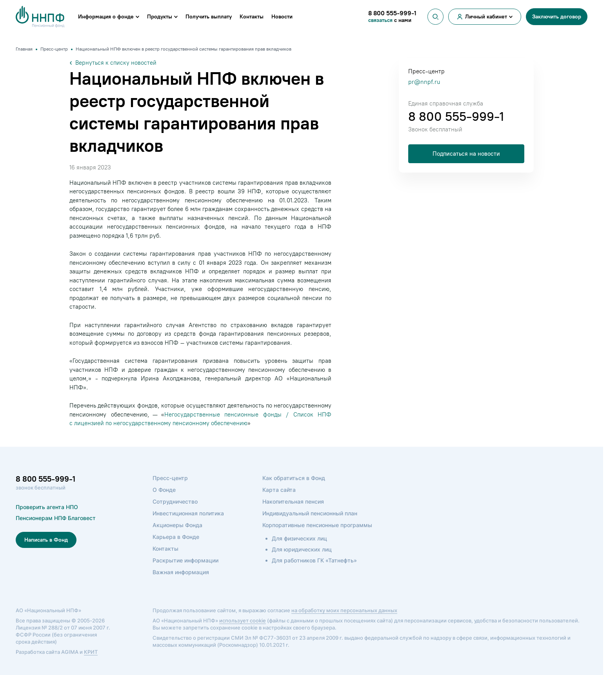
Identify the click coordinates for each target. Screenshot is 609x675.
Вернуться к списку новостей (112, 62)
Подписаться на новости (466, 153)
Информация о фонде (106, 16)
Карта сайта (279, 489)
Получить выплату (208, 16)
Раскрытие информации (185, 560)
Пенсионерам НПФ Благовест (56, 518)
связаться (381, 20)
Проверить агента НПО (47, 507)
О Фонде (164, 489)
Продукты (159, 16)
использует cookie (242, 620)
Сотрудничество (175, 501)
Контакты (252, 16)
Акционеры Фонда (177, 525)
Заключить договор (556, 16)
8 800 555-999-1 (456, 116)
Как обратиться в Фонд (293, 478)
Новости (282, 16)
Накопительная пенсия (293, 501)
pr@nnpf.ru (424, 82)
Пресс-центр (170, 478)
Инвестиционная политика (188, 513)
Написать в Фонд (46, 540)
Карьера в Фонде (176, 536)
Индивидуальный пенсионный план (309, 513)
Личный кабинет (486, 16)
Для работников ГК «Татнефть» (314, 560)
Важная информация (181, 572)
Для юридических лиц (302, 549)
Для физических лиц (299, 538)
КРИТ (91, 652)
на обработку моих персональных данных (344, 610)
